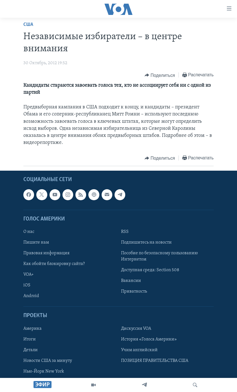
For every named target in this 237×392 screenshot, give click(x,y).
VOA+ (28, 275)
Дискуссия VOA (136, 328)
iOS (26, 285)
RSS (125, 232)
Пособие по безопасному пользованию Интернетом (159, 256)
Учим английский (139, 350)
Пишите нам (36, 242)
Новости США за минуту (47, 360)
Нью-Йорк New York (43, 371)
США (28, 24)
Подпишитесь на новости (146, 242)
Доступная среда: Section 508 (150, 270)
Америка (32, 328)
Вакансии (131, 281)
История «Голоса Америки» (149, 339)
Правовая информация (46, 253)
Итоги (29, 339)
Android (31, 296)
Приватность (134, 291)
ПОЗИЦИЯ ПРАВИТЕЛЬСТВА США (154, 360)
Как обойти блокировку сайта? (54, 264)
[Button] (160, 75)
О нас (28, 232)
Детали (30, 350)
